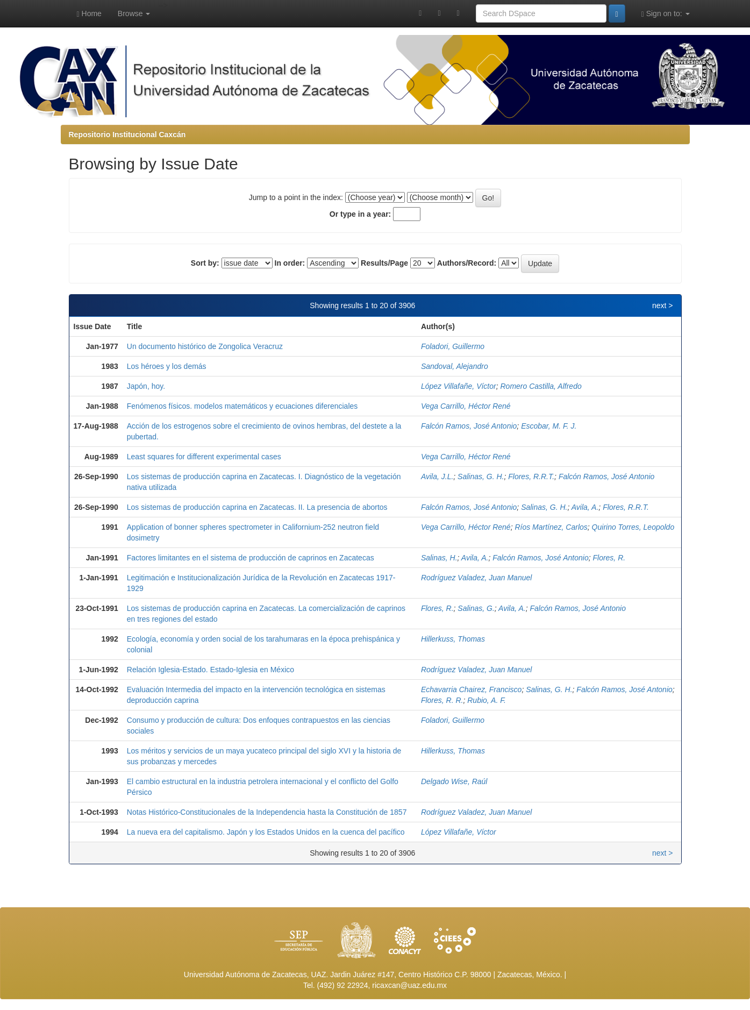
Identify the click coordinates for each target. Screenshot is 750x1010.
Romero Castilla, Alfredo (541, 386)
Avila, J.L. (437, 476)
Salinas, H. (439, 557)
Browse (134, 13)
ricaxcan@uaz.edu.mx (409, 985)
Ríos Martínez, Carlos (551, 527)
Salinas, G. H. (481, 476)
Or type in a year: (360, 214)
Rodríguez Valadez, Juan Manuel (476, 577)
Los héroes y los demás (166, 366)
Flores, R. (608, 557)
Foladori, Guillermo (452, 346)
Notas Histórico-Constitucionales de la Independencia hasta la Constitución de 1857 (267, 812)
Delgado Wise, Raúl (454, 781)
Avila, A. (585, 507)
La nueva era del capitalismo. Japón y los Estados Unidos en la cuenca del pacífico (266, 832)
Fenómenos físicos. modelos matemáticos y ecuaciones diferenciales (242, 406)
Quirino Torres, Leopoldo (633, 527)
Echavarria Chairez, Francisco (471, 689)
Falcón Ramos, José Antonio (469, 426)
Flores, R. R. (442, 700)
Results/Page (384, 263)
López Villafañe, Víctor (458, 386)
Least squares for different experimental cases (204, 456)
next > (662, 305)
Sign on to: (665, 13)
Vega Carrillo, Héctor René (466, 406)
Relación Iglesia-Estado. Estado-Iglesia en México (210, 669)
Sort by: (205, 263)
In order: (290, 263)
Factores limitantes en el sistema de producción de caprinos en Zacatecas (250, 557)
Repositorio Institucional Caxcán (127, 134)
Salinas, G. (476, 608)
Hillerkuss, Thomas (453, 639)
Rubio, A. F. (486, 700)
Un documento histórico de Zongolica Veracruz (205, 346)
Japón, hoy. (146, 386)
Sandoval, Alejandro (454, 366)
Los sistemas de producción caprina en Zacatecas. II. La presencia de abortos (257, 507)
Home (89, 13)
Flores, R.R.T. (531, 476)
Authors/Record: (466, 263)
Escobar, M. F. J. (548, 426)
